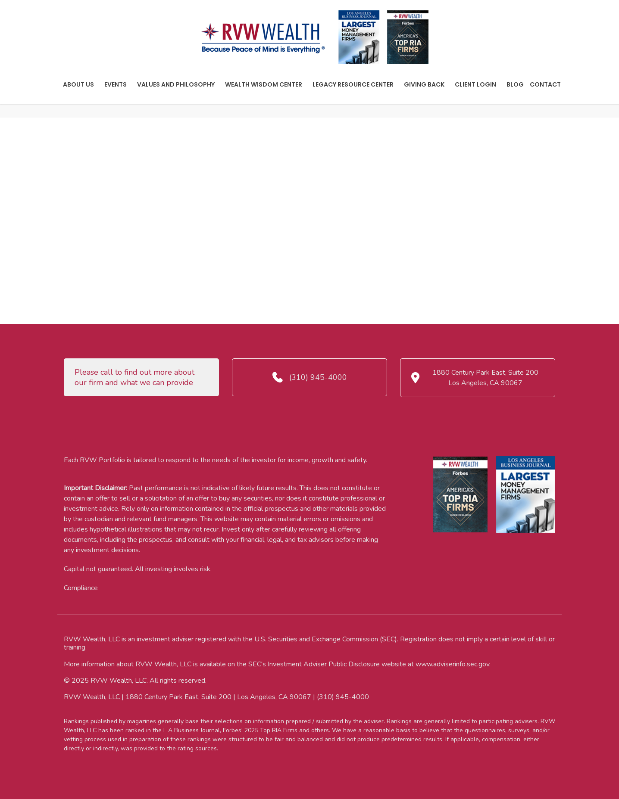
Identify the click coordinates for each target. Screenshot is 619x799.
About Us (78, 84)
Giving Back (424, 84)
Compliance (81, 588)
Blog (515, 84)
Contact (545, 84)
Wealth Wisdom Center (263, 84)
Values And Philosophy (176, 84)
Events (115, 84)
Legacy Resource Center (353, 84)
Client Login (475, 84)
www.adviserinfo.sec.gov (452, 664)
